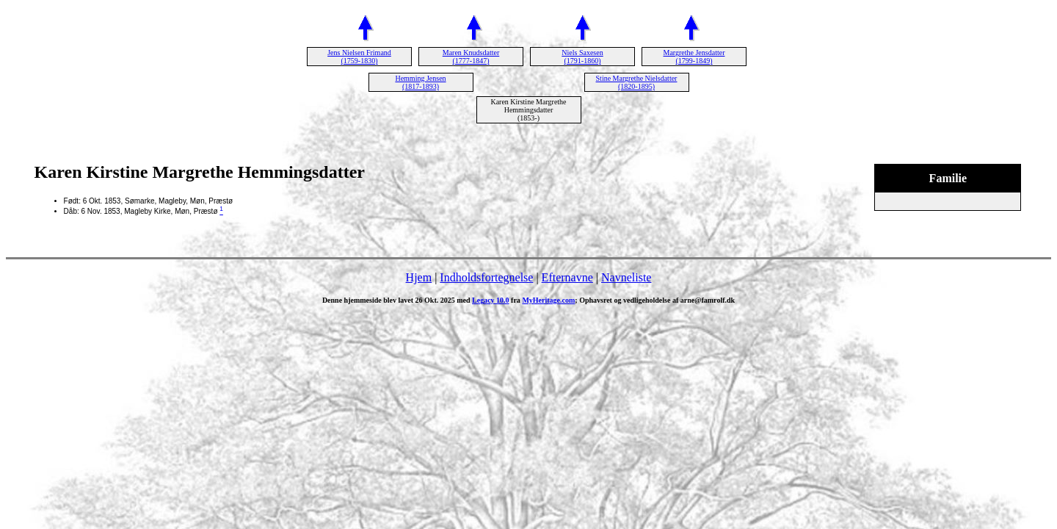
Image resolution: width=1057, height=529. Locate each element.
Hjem (419, 277)
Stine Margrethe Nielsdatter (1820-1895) (637, 82)
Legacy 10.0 (490, 300)
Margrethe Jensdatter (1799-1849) (694, 56)
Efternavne (567, 277)
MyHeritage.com (548, 300)
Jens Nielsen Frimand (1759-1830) (359, 56)
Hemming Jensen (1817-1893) (420, 82)
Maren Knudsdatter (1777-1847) (471, 56)
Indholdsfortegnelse (486, 277)
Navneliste (626, 277)
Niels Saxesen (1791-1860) (582, 56)
